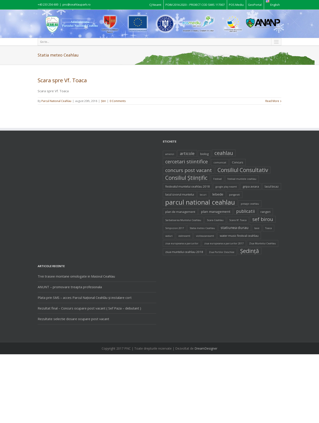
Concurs (237, 162)
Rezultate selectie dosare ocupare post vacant (73, 319)
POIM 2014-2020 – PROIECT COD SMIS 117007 (195, 5)
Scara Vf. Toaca (238, 220)
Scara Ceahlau (215, 220)
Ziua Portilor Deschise (221, 252)
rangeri (265, 212)
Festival (217, 178)
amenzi (169, 154)
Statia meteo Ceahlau (202, 228)
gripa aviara (251, 186)
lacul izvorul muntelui (179, 194)
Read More (272, 101)
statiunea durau (235, 227)
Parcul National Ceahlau (56, 101)
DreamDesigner (206, 348)
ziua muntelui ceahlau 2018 (184, 252)
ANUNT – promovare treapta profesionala (70, 287)
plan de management (180, 212)
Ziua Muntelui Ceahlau (262, 243)
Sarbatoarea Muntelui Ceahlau (183, 220)
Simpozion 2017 (174, 228)
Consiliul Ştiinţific (186, 177)
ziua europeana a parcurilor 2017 (223, 243)
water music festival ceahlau (239, 236)
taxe (256, 228)
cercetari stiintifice (186, 161)
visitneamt (184, 235)
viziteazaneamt (205, 235)
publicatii (245, 211)
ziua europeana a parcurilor (181, 243)
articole (187, 153)
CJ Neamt (155, 5)
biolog (204, 154)
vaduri (169, 235)
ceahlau (223, 153)
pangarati (234, 194)
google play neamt (226, 186)
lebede (217, 194)
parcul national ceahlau (200, 202)
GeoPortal (255, 5)
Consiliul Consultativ (243, 170)
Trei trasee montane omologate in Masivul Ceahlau (76, 276)
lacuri (203, 194)
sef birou (262, 219)
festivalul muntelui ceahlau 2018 (187, 186)
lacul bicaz (272, 186)
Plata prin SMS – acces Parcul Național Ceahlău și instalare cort (85, 297)
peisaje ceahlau (250, 203)
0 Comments (118, 101)
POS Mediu (236, 5)
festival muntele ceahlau (242, 178)
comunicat (220, 162)
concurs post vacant (188, 170)
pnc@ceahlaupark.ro (76, 4)
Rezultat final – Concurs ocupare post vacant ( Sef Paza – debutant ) (89, 308)
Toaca (268, 228)
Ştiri (103, 101)
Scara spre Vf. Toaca (62, 80)
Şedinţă (249, 251)
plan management (215, 211)
